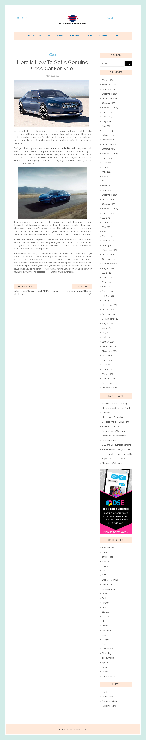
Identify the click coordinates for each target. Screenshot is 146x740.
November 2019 (109, 388)
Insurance (106, 630)
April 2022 (107, 286)
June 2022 (107, 277)
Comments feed (110, 701)
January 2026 (108, 89)
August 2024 (108, 158)
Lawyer (105, 639)
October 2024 (108, 149)
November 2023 (109, 199)
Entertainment (108, 589)
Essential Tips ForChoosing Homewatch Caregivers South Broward (116, 408)
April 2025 (107, 126)
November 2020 (110, 351)
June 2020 (107, 369)
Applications (34, 36)
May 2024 (107, 172)
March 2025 (107, 130)
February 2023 (109, 241)
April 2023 (107, 231)
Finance (106, 603)
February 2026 (109, 84)
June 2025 (107, 117)
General (105, 616)
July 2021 (106, 328)
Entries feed (107, 696)
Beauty (105, 561)
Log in (105, 692)
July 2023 (106, 218)
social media (108, 658)
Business (74, 36)
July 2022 (106, 273)
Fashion (105, 598)
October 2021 (108, 314)
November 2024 (110, 144)
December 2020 (109, 346)
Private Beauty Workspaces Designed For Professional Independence (115, 435)
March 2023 (107, 236)
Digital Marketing (110, 580)
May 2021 (106, 332)
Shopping (102, 36)
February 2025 (109, 135)
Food (49, 36)
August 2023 (108, 213)
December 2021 (109, 305)
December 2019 (109, 383)
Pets (104, 644)
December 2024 (109, 140)
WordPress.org (109, 706)
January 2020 (108, 378)
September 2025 (110, 107)
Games (61, 36)
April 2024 (107, 176)
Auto (52, 54)
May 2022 (106, 282)
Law (104, 635)
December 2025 (109, 94)
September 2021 (110, 319)
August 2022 (108, 268)
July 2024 (106, 162)
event (104, 593)
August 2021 (108, 323)
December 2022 (109, 250)
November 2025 (109, 98)
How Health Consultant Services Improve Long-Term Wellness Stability (116, 422)
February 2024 (109, 185)
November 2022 (109, 254)
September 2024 (110, 153)
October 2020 (108, 355)
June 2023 (107, 222)
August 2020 (108, 360)
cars (104, 570)
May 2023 (106, 227)
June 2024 (107, 167)
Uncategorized (109, 676)
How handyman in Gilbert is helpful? (79, 292)
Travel (105, 671)
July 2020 (106, 365)
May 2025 (106, 121)
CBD (104, 575)
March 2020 (107, 374)
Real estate (107, 649)
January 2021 (108, 342)
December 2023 (109, 195)
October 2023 (108, 204)
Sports (105, 662)
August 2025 (108, 112)
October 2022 (108, 259)
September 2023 (110, 208)
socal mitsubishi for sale (63, 148)
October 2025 (108, 103)
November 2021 (109, 309)
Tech (115, 36)
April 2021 (106, 337)
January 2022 (108, 300)
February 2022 (109, 296)
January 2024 (108, 190)
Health (88, 36)
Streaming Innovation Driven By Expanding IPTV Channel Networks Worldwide (117, 458)
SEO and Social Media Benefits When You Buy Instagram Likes (116, 447)
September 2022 (110, 264)
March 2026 (107, 80)
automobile (107, 557)
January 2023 (108, 245)
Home (105, 626)
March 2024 (107, 181)
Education (107, 584)
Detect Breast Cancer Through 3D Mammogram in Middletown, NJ (37, 292)
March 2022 (107, 291)
